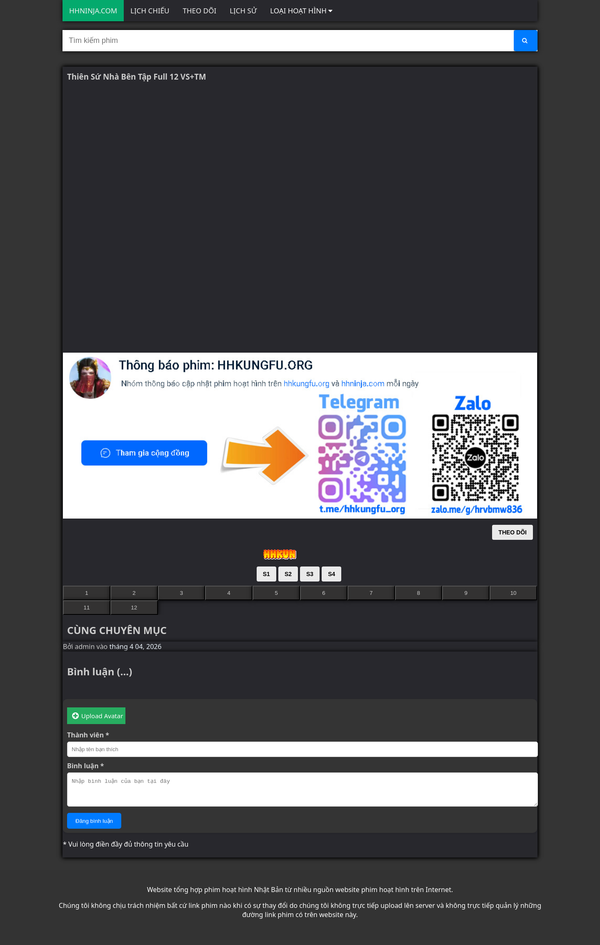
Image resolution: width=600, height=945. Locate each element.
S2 (288, 574)
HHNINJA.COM (93, 10)
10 (513, 593)
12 (134, 607)
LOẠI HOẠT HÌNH (301, 10)
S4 (331, 574)
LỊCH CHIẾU (149, 10)
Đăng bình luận (94, 826)
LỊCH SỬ (243, 10)
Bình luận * (85, 765)
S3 (309, 574)
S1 (266, 574)
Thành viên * (88, 734)
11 (86, 607)
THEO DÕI (200, 10)
